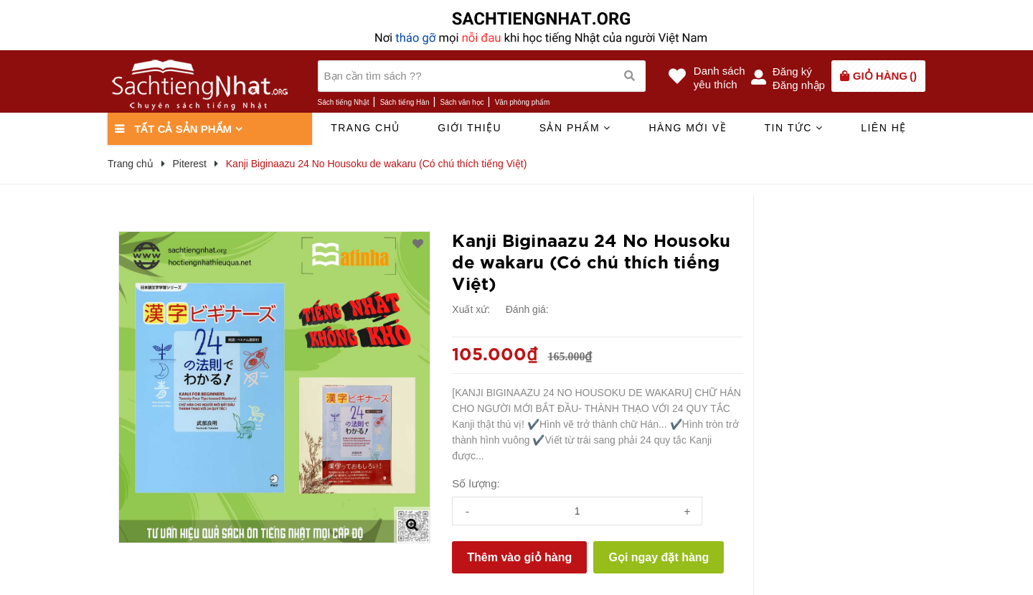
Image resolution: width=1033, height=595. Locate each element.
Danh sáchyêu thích (719, 77)
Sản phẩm (575, 127)
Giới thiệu (469, 127)
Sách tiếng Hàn (405, 102)
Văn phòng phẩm (522, 102)
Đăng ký (792, 71)
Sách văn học (462, 102)
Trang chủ (365, 127)
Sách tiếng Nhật (343, 102)
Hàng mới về (687, 127)
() (885, 76)
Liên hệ (884, 127)
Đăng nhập (799, 85)
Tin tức (793, 127)
